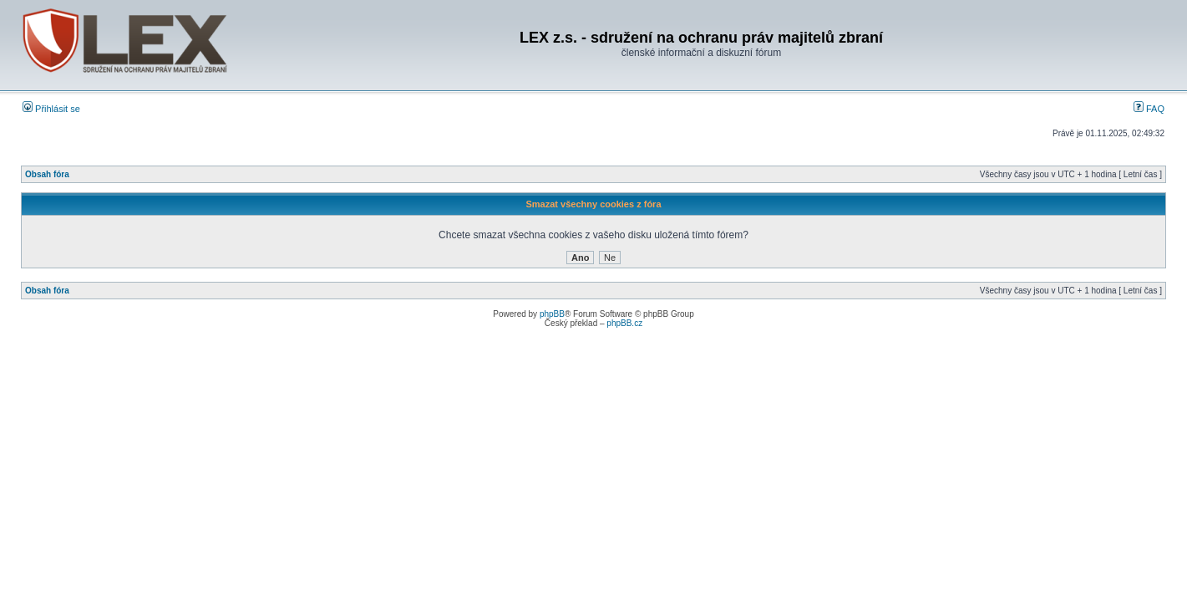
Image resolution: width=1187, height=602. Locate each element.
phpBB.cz (624, 323)
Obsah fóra (47, 174)
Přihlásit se (51, 109)
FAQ (1149, 109)
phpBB (552, 314)
